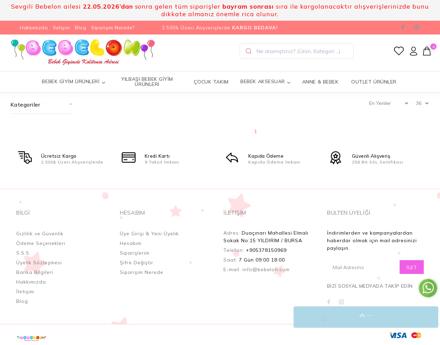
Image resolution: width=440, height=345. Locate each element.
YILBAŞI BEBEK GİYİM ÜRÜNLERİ (147, 81)
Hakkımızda (34, 27)
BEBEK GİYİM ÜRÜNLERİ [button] (74, 81)
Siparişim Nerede (141, 272)
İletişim (61, 27)
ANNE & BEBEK (320, 82)
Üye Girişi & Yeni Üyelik (149, 233)
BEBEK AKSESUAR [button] (265, 81)
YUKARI (427, 317)
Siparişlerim (135, 253)
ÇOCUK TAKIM (211, 82)
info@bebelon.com (266, 269)
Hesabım (131, 243)
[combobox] (297, 51)
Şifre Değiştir (136, 262)
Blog (80, 27)
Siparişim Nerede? (113, 27)
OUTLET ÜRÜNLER (373, 82)
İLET (411, 267)
